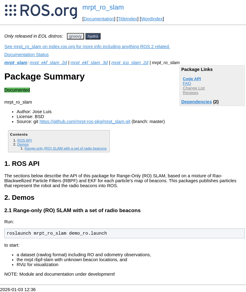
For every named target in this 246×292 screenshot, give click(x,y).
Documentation (99, 18)
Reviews (190, 92)
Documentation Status (26, 54)
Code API (192, 78)
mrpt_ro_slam (103, 7)
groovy (75, 36)
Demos (23, 144)
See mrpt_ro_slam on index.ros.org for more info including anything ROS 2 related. (87, 46)
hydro (93, 36)
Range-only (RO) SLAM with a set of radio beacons (65, 148)
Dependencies (196, 101)
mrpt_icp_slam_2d (129, 62)
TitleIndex (127, 18)
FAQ (187, 83)
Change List (194, 88)
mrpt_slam (15, 62)
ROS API (24, 140)
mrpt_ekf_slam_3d (89, 62)
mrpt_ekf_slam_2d (48, 62)
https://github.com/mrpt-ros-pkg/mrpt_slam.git (84, 121)
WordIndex (152, 18)
